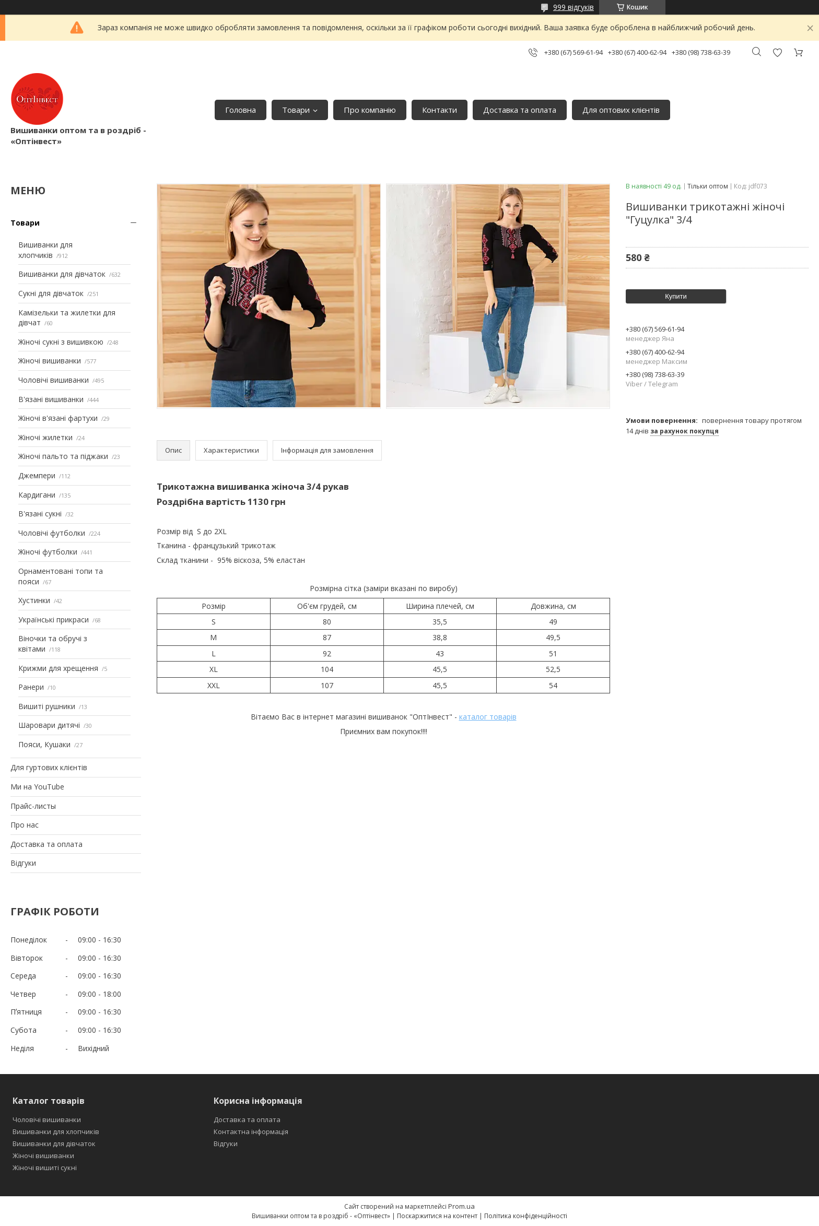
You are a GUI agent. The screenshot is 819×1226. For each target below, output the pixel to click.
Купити (676, 296)
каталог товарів (488, 717)
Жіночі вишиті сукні (45, 1167)
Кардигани (36, 495)
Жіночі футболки (47, 552)
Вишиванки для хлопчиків (45, 250)
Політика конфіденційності (525, 1215)
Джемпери (36, 475)
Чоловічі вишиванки (53, 380)
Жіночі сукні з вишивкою (60, 342)
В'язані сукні (40, 513)
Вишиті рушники (46, 706)
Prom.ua (461, 1206)
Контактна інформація (251, 1131)
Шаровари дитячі (49, 725)
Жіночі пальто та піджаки (63, 456)
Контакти (439, 109)
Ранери (31, 687)
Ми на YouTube (37, 787)
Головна (240, 109)
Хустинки (34, 600)
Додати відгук (777, 52)
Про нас (24, 825)
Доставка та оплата (519, 109)
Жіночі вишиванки (49, 361)
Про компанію (370, 109)
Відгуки (23, 863)
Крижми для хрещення (58, 668)
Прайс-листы (33, 806)
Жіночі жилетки (45, 437)
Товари (296, 109)
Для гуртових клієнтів (48, 767)
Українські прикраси (53, 619)
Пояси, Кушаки (44, 744)
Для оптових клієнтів (621, 109)
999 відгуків (573, 7)
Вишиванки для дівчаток (62, 274)
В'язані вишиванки (51, 399)
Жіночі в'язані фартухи (58, 418)
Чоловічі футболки (51, 533)
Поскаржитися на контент (437, 1215)
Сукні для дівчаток (51, 293)
